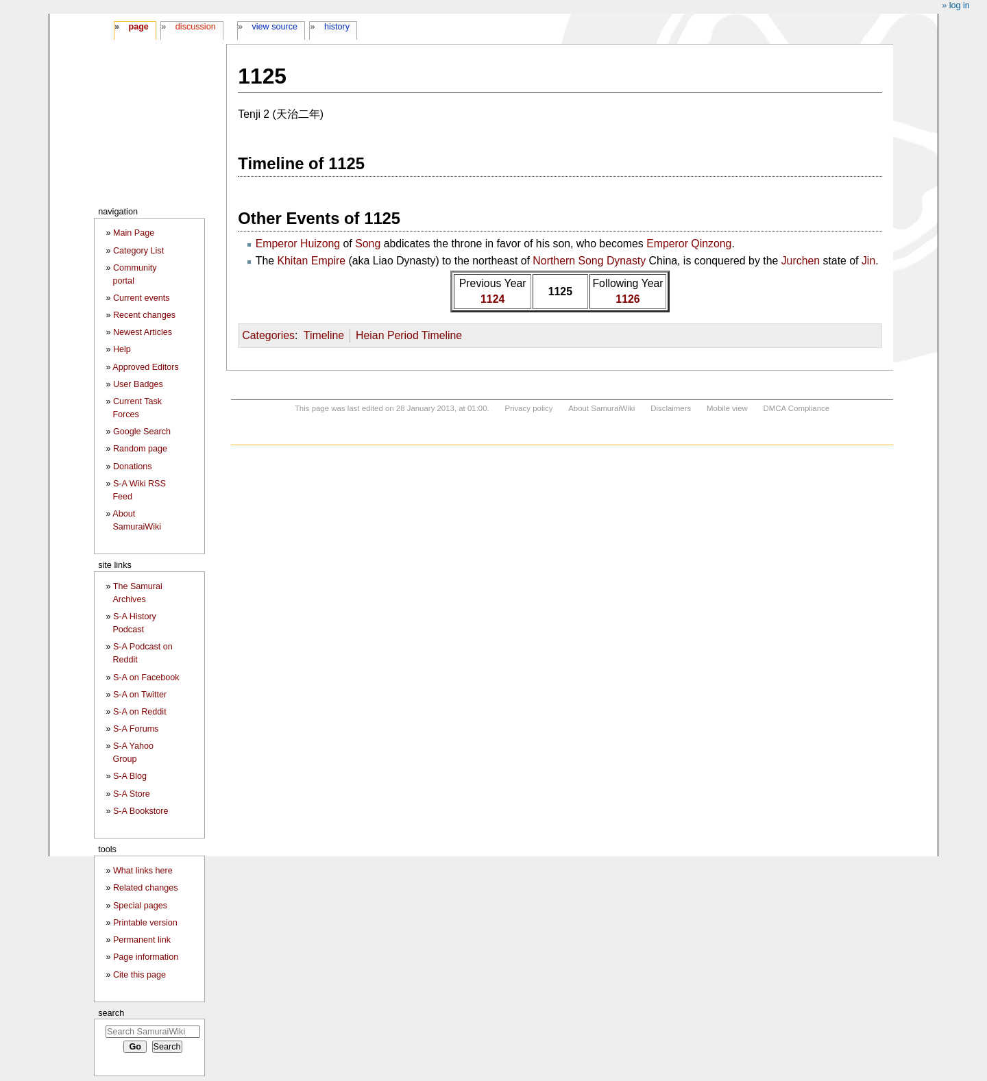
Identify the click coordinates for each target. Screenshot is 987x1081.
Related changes (145, 888)
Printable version (145, 923)
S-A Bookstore (141, 811)
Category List (138, 251)
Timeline (324, 335)
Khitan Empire (311, 260)
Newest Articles (142, 332)
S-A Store (131, 794)
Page (138, 27)
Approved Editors (145, 367)
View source (275, 27)
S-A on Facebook (146, 677)
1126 (627, 299)
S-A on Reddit (140, 712)
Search (111, 1013)
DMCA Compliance (796, 408)
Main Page (133, 233)
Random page (140, 448)
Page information (145, 957)
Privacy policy (529, 408)
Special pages (140, 905)
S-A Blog (130, 776)
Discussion (195, 27)
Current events (141, 298)
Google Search (142, 431)
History (337, 27)
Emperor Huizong (298, 243)
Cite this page (139, 975)
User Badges (138, 384)
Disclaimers (670, 408)
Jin (868, 260)
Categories (268, 335)
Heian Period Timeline (409, 335)
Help (122, 349)
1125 (560, 291)
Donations (132, 466)
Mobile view (727, 408)
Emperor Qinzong (688, 243)
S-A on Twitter (140, 694)
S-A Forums (135, 729)
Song (367, 243)
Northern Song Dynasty (589, 260)
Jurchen (800, 260)
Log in (959, 5)
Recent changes (144, 315)
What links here (143, 870)
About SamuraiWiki (601, 408)
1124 (492, 299)
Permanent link (142, 940)
